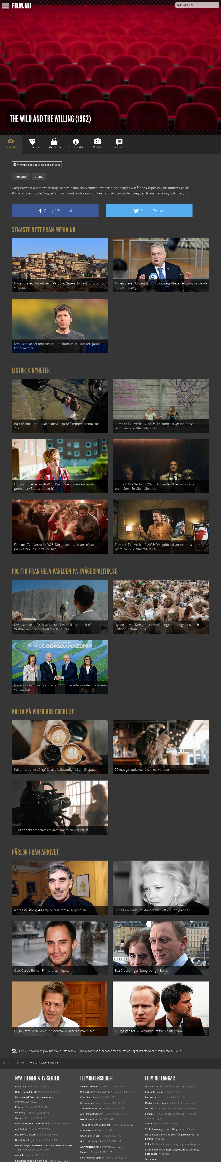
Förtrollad (85, 1065)
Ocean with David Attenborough (32, 1091)
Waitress (84, 1119)
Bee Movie (86, 1086)
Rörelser (19, 1074)
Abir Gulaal (21, 1096)
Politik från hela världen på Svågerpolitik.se (64, 558)
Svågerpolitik (152, 1142)
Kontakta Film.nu (154, 1059)
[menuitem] (7, 1031)
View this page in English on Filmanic (36, 164)
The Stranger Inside (90, 1075)
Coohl (148, 1091)
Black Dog (20, 1053)
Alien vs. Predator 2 (90, 1053)
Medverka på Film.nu (156, 1070)
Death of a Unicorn (25, 1101)
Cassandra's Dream (90, 1070)
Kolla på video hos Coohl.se (43, 693)
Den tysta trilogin (24, 1107)
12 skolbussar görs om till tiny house (165, 1096)
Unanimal (20, 1080)
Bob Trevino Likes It (26, 1059)
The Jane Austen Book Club (95, 1092)
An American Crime (90, 1114)
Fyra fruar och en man (92, 1125)
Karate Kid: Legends (26, 1154)
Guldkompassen (89, 1108)
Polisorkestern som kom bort (96, 1059)
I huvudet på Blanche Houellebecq (34, 1065)
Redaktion (151, 1065)
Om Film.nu (151, 1053)
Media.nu (150, 1132)
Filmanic (149, 1081)
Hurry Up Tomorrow (26, 1133)
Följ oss (149, 1075)
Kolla (148, 1111)
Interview (85, 1097)
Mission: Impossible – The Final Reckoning (38, 1138)
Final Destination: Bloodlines (31, 1128)
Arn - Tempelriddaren (91, 1081)
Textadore (150, 1126)
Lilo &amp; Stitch (24, 1148)
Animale (19, 1122)
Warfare (19, 1085)
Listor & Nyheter (31, 365)
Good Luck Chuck (89, 1103)
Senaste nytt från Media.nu (44, 230)
